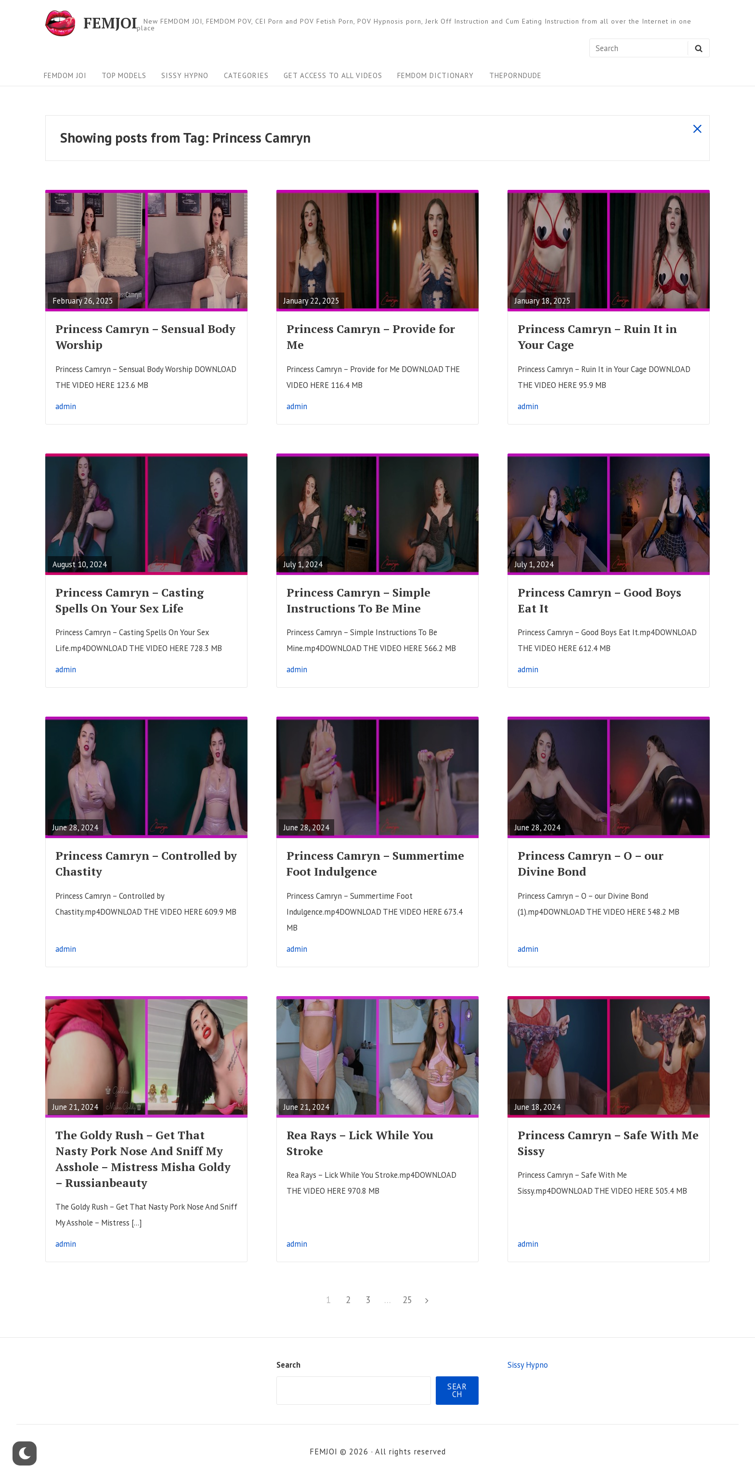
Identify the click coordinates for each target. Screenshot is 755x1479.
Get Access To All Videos (333, 75)
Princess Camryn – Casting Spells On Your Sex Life (129, 600)
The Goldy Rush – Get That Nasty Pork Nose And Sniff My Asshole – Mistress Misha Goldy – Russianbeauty (143, 1159)
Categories (246, 75)
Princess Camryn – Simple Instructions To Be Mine (358, 600)
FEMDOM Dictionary (435, 75)
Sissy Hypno (184, 75)
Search (288, 1364)
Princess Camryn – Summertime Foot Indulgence (375, 863)
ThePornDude (515, 75)
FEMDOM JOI (65, 75)
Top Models (124, 75)
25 (409, 1298)
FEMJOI (110, 23)
